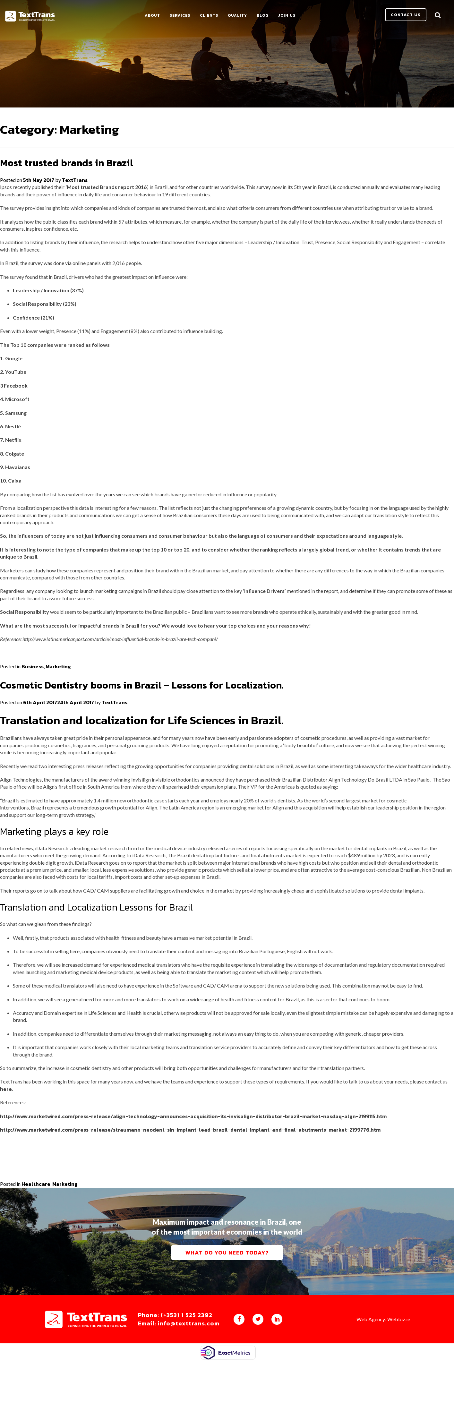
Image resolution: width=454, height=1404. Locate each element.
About (165, 17)
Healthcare (35, 1205)
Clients (221, 17)
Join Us (299, 17)
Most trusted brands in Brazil (75, 183)
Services (192, 17)
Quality (250, 17)
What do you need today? (227, 1284)
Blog (275, 17)
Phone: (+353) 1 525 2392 (185, 1357)
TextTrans (75, 201)
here (6, 1110)
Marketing (58, 687)
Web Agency (370, 1361)
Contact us (406, 16)
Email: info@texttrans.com (188, 1365)
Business (32, 687)
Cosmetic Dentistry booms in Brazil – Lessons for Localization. (162, 705)
